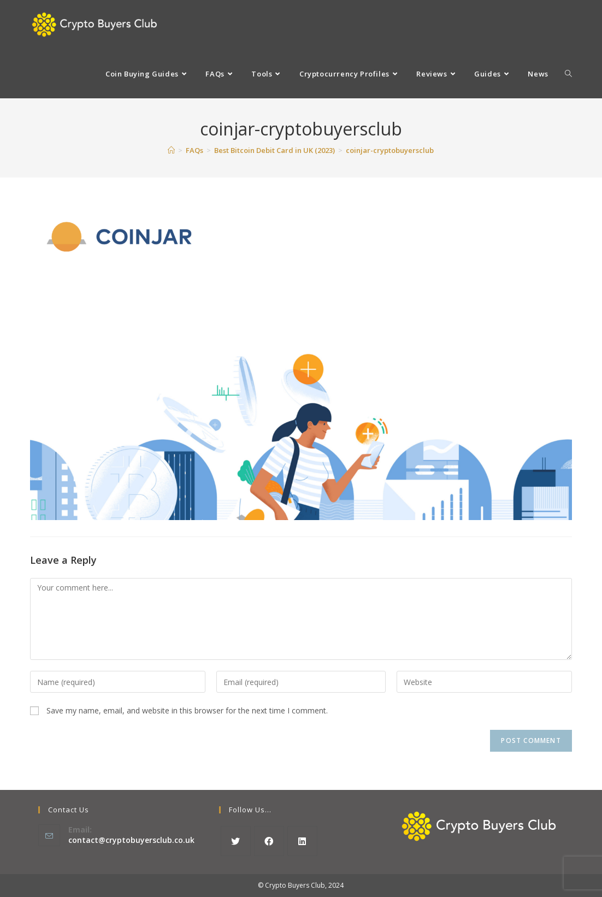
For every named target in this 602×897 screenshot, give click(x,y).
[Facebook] (269, 841)
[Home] (171, 150)
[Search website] (568, 73)
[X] (236, 841)
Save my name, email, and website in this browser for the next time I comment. (187, 710)
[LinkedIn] (302, 841)
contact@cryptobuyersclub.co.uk (131, 840)
